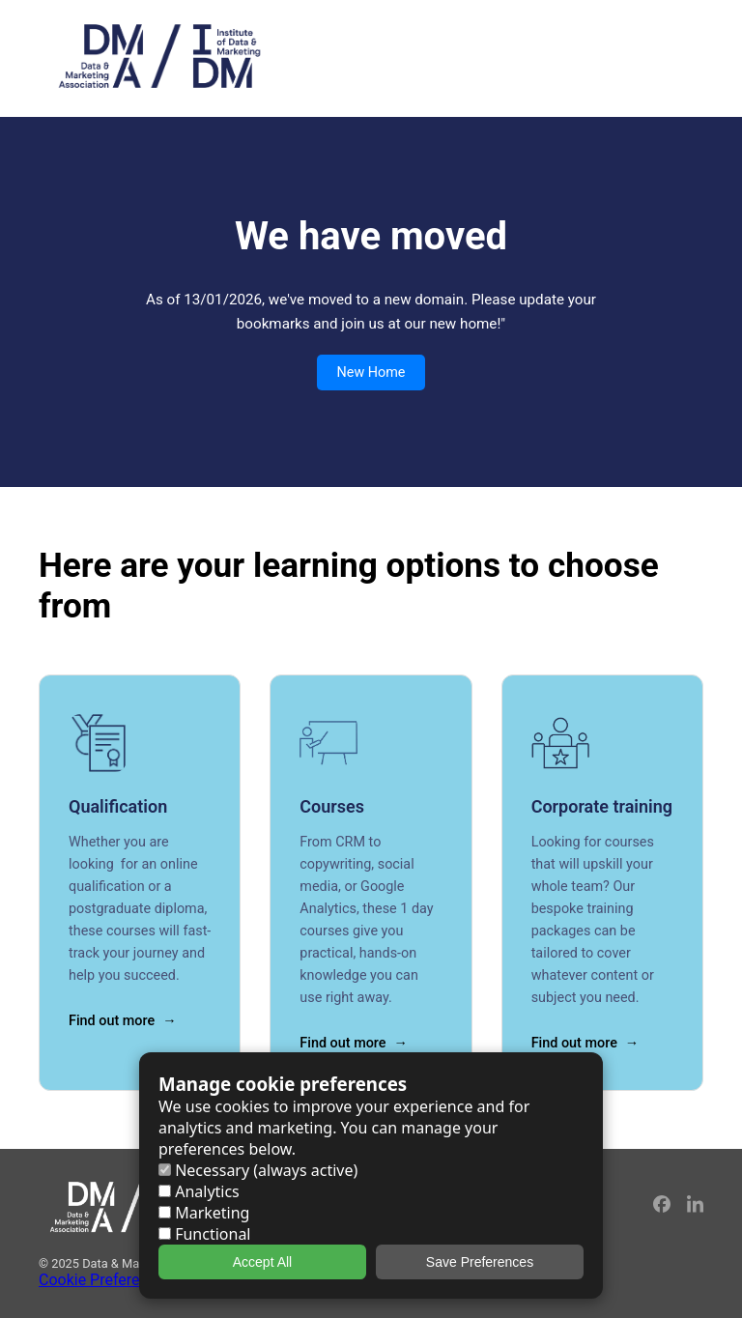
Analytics (199, 1191)
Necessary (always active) (257, 1170)
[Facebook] (662, 1207)
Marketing (203, 1212)
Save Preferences (479, 1262)
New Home (370, 372)
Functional (204, 1234)
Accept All (262, 1262)
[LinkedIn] (695, 1207)
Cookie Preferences (106, 1280)
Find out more (112, 1021)
